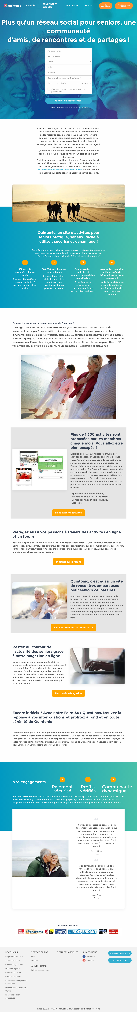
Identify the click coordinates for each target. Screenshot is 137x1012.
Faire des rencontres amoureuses (73, 627)
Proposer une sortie (124, 6)
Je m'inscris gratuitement (69, 101)
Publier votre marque (40, 970)
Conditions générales (14, 964)
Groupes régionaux (13, 976)
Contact (34, 960)
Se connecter (105, 6)
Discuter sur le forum (68, 561)
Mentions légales (12, 968)
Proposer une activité (14, 956)
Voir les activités (120, 960)
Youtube (88, 961)
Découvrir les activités (68, 512)
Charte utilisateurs (13, 973)
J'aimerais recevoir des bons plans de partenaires (68, 90)
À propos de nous (12, 960)
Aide (33, 956)
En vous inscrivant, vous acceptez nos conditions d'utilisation (68, 107)
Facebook (89, 956)
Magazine (72, 5)
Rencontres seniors (50, 5)
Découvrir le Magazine (68, 693)
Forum (89, 5)
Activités (30, 5)
